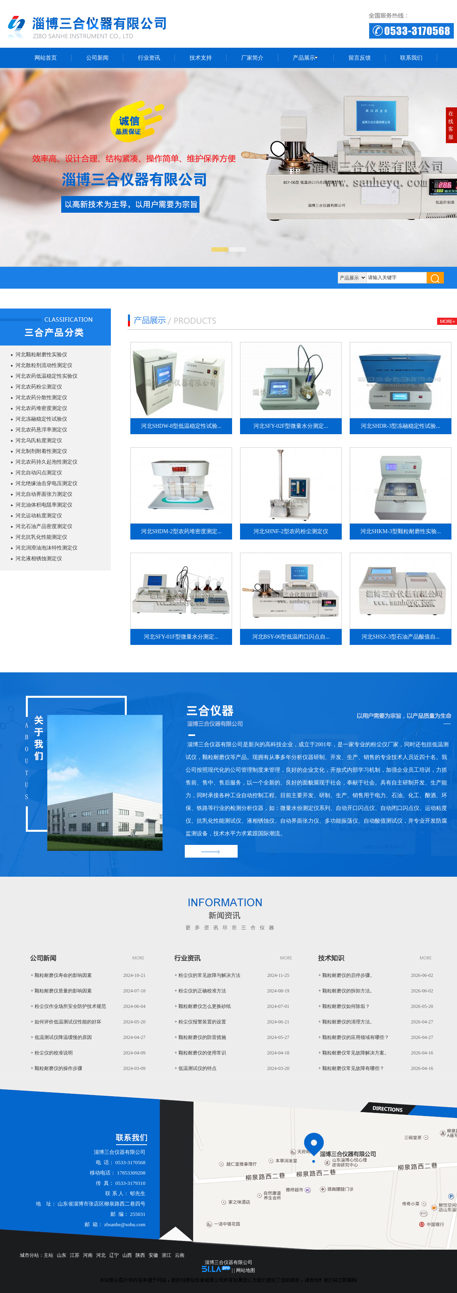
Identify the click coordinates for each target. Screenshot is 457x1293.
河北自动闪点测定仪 (38, 473)
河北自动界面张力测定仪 (43, 494)
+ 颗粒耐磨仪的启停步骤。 (346, 975)
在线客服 (450, 125)
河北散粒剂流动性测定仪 (43, 365)
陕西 (140, 1255)
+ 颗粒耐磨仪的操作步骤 (56, 1068)
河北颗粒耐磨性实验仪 (41, 354)
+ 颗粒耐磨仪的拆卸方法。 (346, 991)
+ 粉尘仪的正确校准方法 (200, 991)
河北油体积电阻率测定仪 (43, 505)
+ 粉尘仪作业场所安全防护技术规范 (68, 1006)
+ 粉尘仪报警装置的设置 (200, 1022)
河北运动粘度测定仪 (38, 515)
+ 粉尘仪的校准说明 (52, 1053)
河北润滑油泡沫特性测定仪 (46, 548)
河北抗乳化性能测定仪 (41, 537)
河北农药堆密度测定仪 (41, 408)
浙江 (166, 1255)
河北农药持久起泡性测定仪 (46, 462)
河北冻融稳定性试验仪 (41, 419)
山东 (61, 1255)
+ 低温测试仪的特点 (195, 1068)
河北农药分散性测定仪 (41, 397)
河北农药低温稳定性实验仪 (46, 376)
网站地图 (245, 1270)
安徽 (153, 1255)
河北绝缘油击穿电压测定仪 (46, 483)
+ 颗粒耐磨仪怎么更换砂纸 (202, 1006)
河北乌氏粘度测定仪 (38, 440)
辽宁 (114, 1255)
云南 (179, 1255)
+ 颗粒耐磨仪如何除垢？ (344, 1006)
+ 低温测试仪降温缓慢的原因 (61, 1037)
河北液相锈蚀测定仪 (38, 558)
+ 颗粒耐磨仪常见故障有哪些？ (351, 1068)
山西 (127, 1255)
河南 (88, 1255)
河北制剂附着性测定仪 (41, 451)
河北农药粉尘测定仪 (38, 387)
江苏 (74, 1255)
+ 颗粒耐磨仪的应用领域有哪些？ (353, 1037)
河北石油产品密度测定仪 (43, 526)
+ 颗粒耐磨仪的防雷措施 (200, 1037)
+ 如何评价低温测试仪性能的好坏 (66, 1022)
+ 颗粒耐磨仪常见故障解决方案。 (353, 1053)
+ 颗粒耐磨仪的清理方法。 (346, 1022)
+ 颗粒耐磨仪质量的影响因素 (61, 991)
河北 (101, 1255)
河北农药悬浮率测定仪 (41, 430)
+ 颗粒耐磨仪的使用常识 (200, 1053)
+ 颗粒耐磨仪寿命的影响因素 (61, 975)
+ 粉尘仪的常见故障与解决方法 (207, 975)
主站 (48, 1255)
